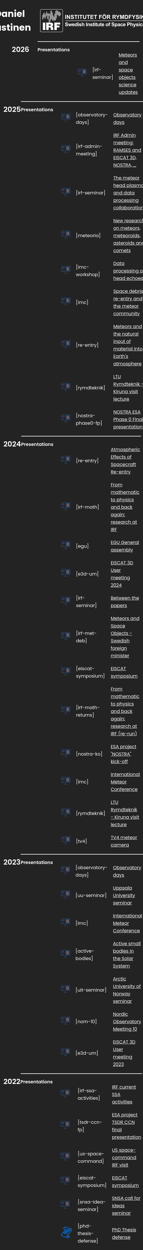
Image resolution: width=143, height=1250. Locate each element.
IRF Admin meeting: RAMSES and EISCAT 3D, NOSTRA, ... (127, 150)
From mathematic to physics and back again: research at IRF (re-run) (125, 711)
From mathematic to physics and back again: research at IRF (125, 507)
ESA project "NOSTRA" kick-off (123, 754)
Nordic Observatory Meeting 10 (127, 1021)
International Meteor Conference (125, 782)
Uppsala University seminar (124, 895)
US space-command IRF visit (124, 1157)
